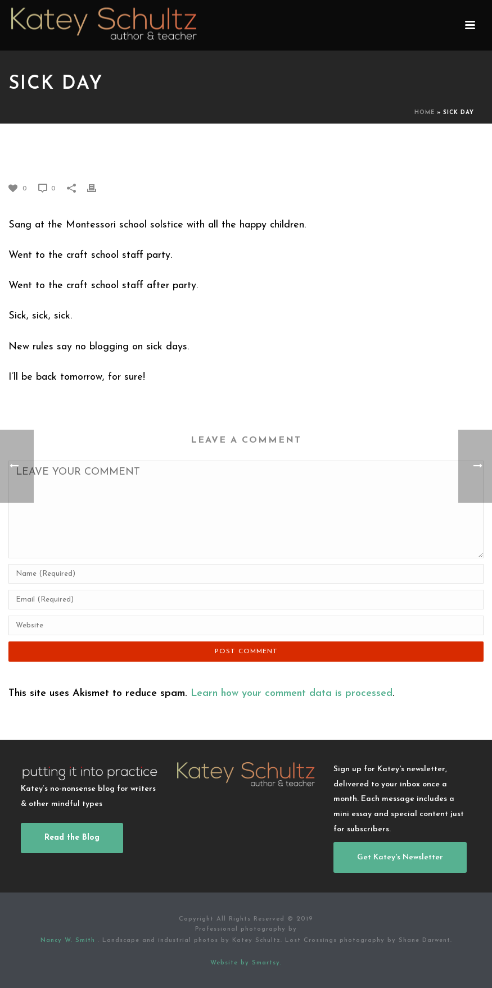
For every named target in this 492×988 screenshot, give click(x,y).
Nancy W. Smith (69, 940)
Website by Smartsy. (246, 963)
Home (424, 113)
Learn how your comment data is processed (291, 693)
